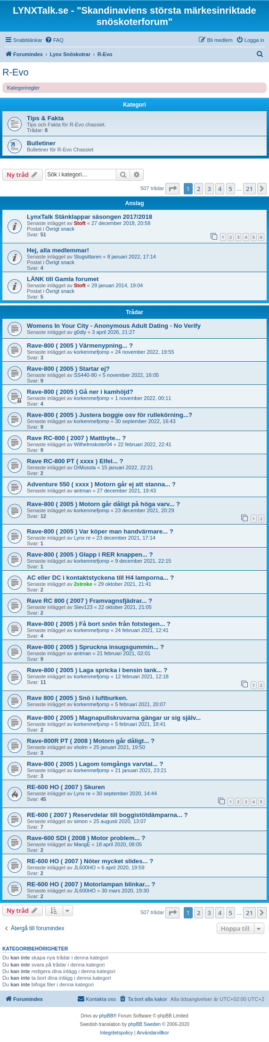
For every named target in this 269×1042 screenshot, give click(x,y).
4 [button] (219, 188)
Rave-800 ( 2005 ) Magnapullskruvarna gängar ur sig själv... (114, 717)
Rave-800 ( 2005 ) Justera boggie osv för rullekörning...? (109, 414)
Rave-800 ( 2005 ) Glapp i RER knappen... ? (90, 554)
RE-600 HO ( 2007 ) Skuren (66, 787)
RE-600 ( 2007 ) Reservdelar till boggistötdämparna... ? (107, 814)
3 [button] (209, 188)
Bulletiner (41, 143)
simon (81, 821)
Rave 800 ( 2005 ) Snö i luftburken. (77, 697)
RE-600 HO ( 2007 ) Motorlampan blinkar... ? (91, 884)
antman (82, 490)
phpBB (106, 1015)
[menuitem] (54, 40)
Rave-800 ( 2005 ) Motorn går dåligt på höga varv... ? (103, 504)
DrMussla (85, 467)
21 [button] (249, 188)
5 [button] (230, 188)
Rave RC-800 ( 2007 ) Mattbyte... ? (76, 438)
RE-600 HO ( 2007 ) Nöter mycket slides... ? (90, 861)
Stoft (80, 223)
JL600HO (85, 867)
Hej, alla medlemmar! (58, 250)
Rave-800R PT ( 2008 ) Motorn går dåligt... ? (91, 740)
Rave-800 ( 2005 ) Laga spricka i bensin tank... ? (97, 670)
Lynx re (82, 538)
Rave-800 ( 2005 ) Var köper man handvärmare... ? (100, 531)
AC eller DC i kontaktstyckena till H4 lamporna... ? (100, 577)
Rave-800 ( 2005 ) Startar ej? (68, 368)
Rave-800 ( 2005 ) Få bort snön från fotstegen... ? (99, 623)
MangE (82, 844)
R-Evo (15, 72)
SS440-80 (85, 375)
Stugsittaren (88, 256)
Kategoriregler (23, 88)
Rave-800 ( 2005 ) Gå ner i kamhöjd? (80, 391)
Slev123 (83, 607)
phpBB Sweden (144, 1024)
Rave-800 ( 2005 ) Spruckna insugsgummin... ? (95, 646)
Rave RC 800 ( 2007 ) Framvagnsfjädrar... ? (89, 600)
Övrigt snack (60, 229)
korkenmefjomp (91, 352)
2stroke (83, 584)
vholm (81, 747)
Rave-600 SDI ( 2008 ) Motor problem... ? (86, 838)
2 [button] (198, 188)
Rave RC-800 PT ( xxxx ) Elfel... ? (75, 461)
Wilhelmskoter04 (93, 444)
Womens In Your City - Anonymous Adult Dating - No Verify (114, 325)
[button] (172, 188)
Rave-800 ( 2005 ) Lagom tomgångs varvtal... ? (95, 763)
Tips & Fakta (45, 118)
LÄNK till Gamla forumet (62, 279)
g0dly (80, 332)
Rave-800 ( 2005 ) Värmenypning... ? (80, 345)
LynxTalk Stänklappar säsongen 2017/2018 (89, 216)
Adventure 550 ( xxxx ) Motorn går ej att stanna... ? (101, 484)
